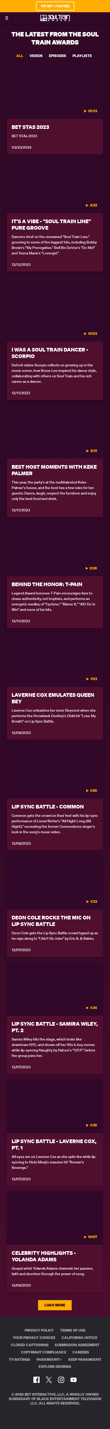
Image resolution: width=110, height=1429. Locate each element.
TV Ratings (19, 1359)
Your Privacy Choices (34, 1337)
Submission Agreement (77, 1345)
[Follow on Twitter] (49, 1380)
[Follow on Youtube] (73, 1380)
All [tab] (19, 55)
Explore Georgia (55, 1366)
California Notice (79, 1337)
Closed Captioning (29, 1345)
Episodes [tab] (57, 55)
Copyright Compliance (43, 1352)
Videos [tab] (36, 55)
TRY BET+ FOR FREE (55, 6)
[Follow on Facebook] (36, 1380)
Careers (80, 1352)
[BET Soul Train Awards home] (55, 19)
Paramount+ (49, 1359)
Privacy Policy (39, 1330)
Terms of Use (72, 1330)
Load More (55, 1305)
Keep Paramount (84, 1359)
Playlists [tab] (82, 55)
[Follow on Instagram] (61, 1380)
